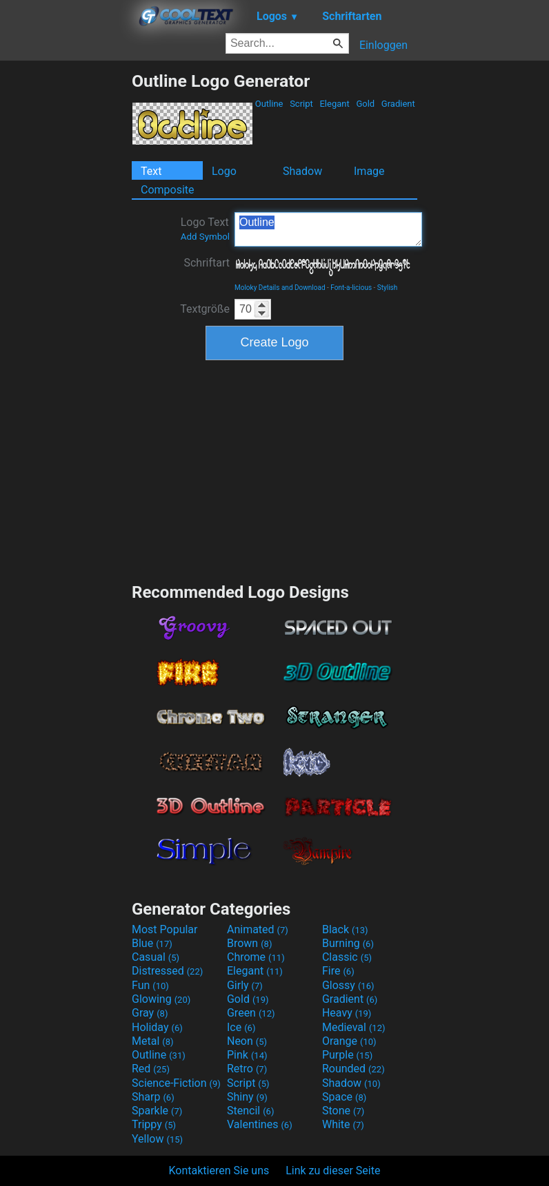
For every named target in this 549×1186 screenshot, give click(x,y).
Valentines (259, 1124)
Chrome (256, 957)
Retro (247, 1068)
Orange (349, 1041)
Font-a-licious (351, 287)
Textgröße (205, 308)
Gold (365, 103)
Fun (150, 985)
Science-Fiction (176, 1083)
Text (151, 171)
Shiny (247, 1096)
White (343, 1124)
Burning (348, 943)
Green (251, 1012)
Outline (268, 103)
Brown (249, 943)
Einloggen (383, 45)
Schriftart (206, 262)
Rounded (353, 1068)
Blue (152, 943)
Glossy (348, 985)
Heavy (346, 1012)
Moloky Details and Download (280, 287)
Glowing (161, 999)
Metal (153, 1041)
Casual (155, 957)
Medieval (354, 1027)
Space (344, 1096)
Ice (241, 1027)
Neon (247, 1041)
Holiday (157, 1027)
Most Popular (165, 929)
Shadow (302, 171)
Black (345, 929)
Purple (347, 1054)
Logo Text (205, 229)
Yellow (157, 1138)
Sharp (153, 1096)
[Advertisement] (65, 277)
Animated (257, 929)
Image (369, 171)
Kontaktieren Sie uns (219, 1170)
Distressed (167, 970)
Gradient (398, 103)
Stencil (250, 1110)
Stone (343, 1110)
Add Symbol (205, 236)
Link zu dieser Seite (333, 1170)
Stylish (387, 287)
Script (301, 103)
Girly (245, 985)
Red (151, 1068)
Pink (247, 1054)
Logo (224, 171)
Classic (347, 957)
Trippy (154, 1124)
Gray (150, 1012)
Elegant (334, 103)
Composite (167, 189)
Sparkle (157, 1110)
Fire (338, 970)
